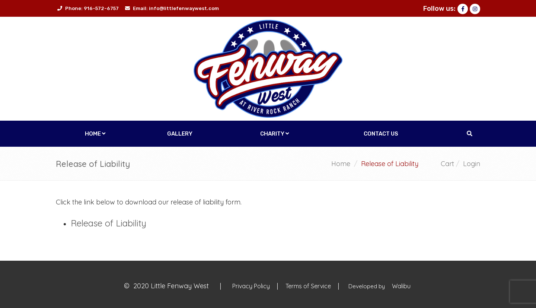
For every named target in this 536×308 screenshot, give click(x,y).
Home (95, 133)
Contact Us (381, 133)
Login (471, 163)
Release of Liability (108, 223)
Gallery (179, 133)
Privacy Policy (251, 286)
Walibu (401, 286)
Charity (274, 133)
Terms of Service (308, 286)
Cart (447, 163)
